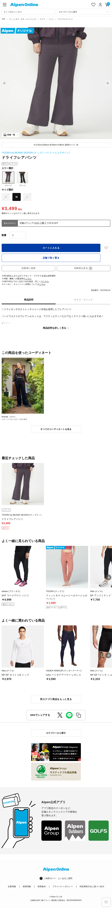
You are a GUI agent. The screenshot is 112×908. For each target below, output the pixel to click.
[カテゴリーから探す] (83, 12)
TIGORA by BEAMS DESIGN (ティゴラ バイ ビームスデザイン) (36, 152)
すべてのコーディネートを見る (55, 429)
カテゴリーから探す (56, 733)
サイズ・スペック (83, 299)
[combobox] (28, 12)
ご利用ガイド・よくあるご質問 (58, 878)
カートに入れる (51, 248)
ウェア (42, 19)
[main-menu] (5, 5)
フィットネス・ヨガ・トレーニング (22, 19)
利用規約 (42, 886)
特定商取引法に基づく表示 (92, 886)
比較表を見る (83, 268)
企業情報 (12, 886)
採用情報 (27, 886)
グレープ (8, 178)
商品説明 (28, 299)
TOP (3, 19)
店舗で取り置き (51, 257)
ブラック (22, 178)
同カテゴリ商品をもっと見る (56, 699)
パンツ (51, 19)
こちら (28, 278)
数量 (4, 235)
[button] (5, 83)
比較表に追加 (28, 268)
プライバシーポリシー (63, 886)
